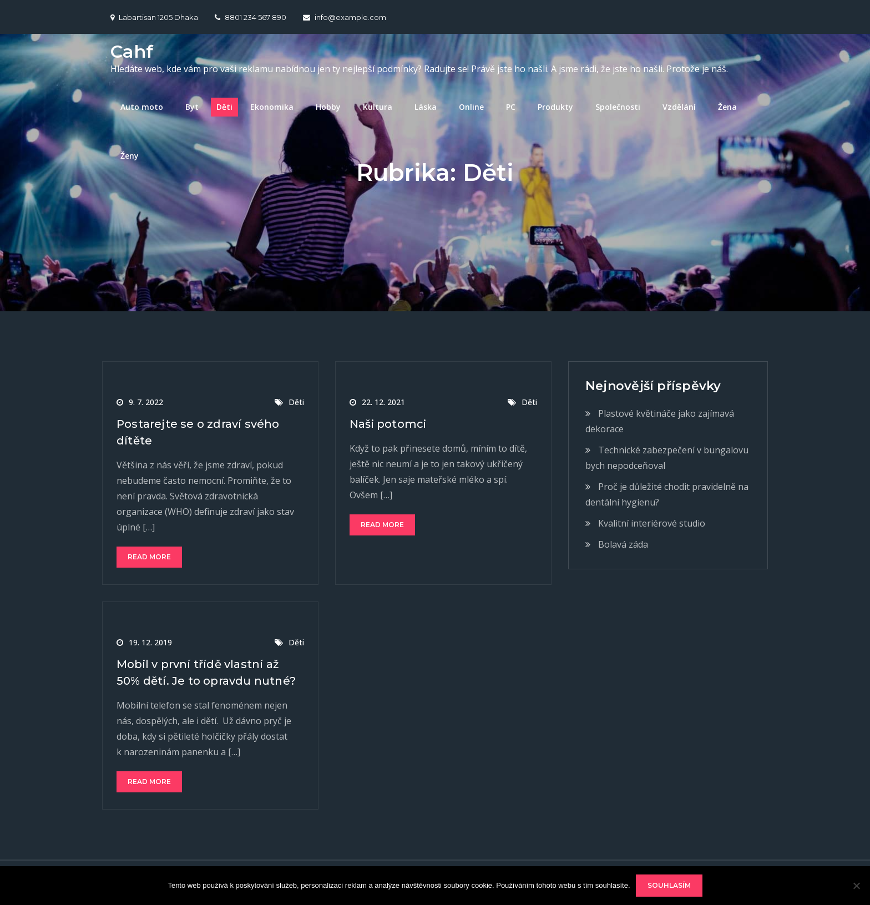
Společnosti (617, 107)
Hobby (328, 107)
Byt (192, 107)
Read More (149, 557)
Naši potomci (388, 424)
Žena (727, 107)
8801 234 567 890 (250, 17)
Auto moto (141, 107)
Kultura (377, 107)
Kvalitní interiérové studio (651, 523)
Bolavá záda (623, 544)
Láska (425, 107)
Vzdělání (679, 107)
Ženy (129, 155)
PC (510, 107)
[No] (856, 885)
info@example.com (344, 17)
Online (471, 107)
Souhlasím (669, 885)
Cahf (131, 51)
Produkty (555, 107)
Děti (224, 107)
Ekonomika (272, 107)
